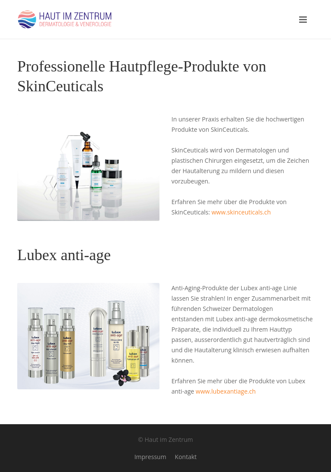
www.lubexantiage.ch (226, 391)
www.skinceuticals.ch (241, 212)
